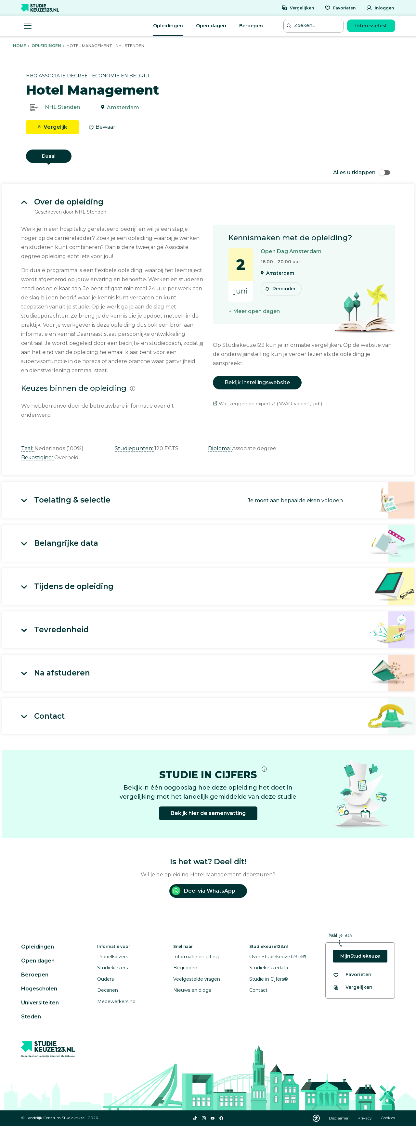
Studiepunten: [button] (134, 448)
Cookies (388, 1118)
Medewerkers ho (116, 1001)
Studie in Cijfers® (268, 979)
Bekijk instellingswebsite (257, 382)
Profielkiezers (112, 957)
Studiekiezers (112, 968)
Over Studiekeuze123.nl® (277, 957)
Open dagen (211, 26)
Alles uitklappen (361, 172)
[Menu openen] (27, 26)
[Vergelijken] (297, 8)
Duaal (49, 156)
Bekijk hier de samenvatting (208, 813)
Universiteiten (40, 1003)
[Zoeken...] (314, 25)
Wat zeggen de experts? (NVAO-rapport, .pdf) (267, 404)
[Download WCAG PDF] (316, 1118)
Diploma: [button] (220, 448)
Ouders (105, 979)
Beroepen (251, 26)
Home (19, 45)
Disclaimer (339, 1118)
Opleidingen (168, 26)
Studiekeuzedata (268, 968)
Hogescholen (39, 989)
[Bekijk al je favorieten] (352, 974)
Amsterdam (123, 107)
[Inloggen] (380, 8)
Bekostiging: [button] (37, 457)
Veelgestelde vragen (196, 979)
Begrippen (185, 968)
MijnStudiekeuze (360, 956)
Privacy (365, 1118)
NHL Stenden (62, 107)
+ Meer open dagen (254, 311)
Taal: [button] (27, 448)
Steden (31, 1017)
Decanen (107, 990)
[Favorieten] (340, 8)
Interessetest (371, 26)
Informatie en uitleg (196, 957)
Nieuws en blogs (192, 990)
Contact (258, 990)
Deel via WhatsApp (203, 890)
